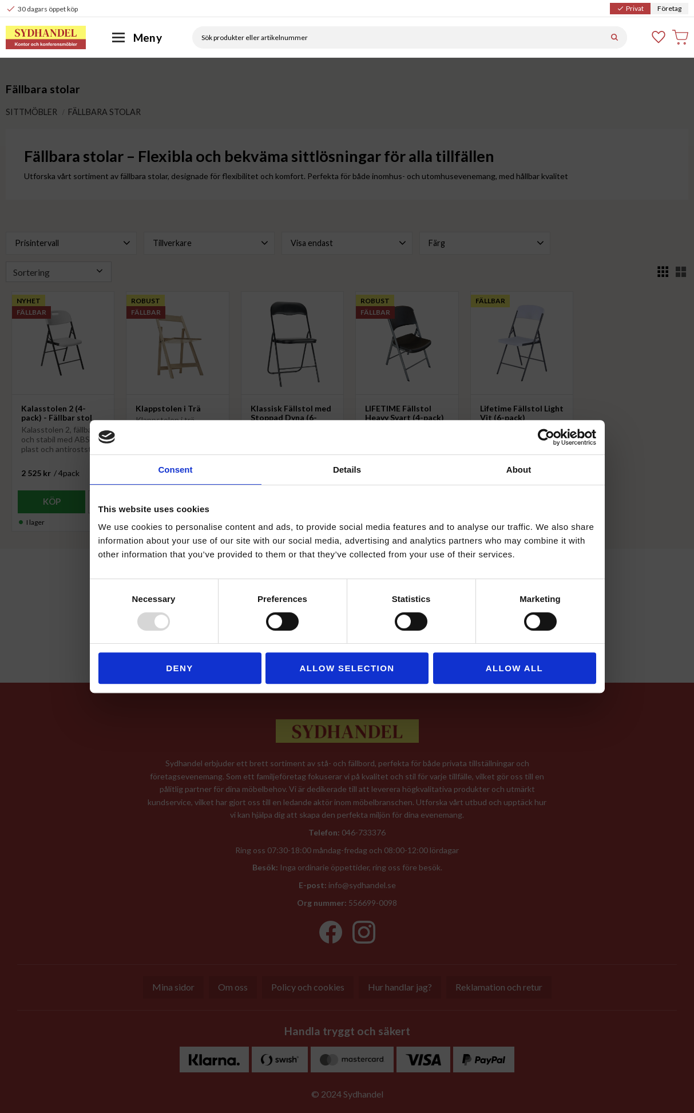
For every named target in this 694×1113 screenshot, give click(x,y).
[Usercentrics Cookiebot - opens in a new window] (546, 437)
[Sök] (614, 37)
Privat (630, 8)
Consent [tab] (175, 469)
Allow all (514, 668)
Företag (669, 8)
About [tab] (518, 469)
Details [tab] (347, 469)
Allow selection (347, 668)
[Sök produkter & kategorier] (397, 37)
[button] (658, 37)
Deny (179, 668)
